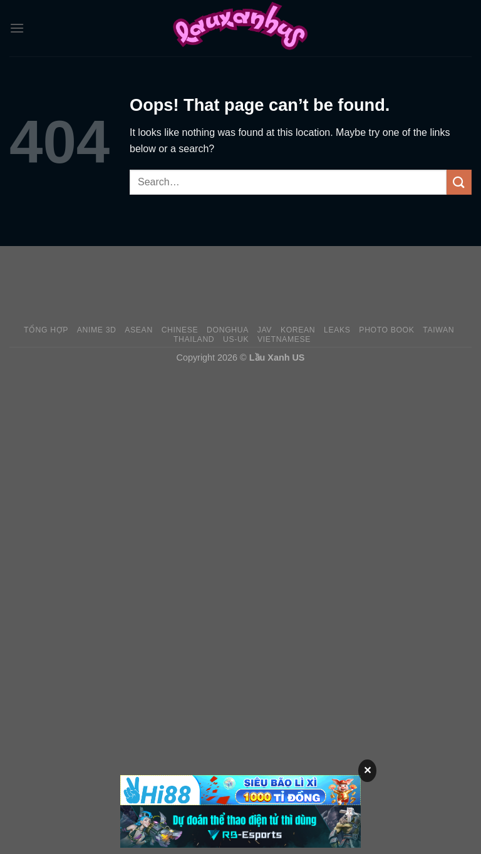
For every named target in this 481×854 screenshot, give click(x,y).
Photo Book (386, 330)
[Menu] (16, 28)
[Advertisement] (240, 285)
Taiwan (438, 330)
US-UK (236, 339)
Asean (139, 330)
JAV (264, 330)
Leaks (337, 330)
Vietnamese (284, 339)
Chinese (180, 330)
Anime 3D (96, 330)
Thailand (193, 339)
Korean (298, 330)
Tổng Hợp (46, 330)
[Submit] (459, 182)
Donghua (228, 330)
